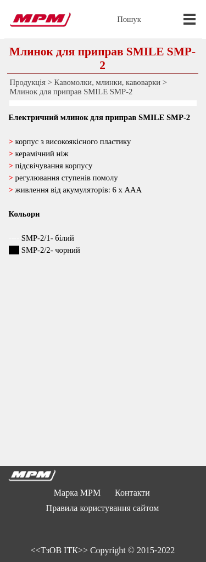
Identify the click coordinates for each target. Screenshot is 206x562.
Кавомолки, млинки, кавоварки (107, 82)
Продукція (28, 82)
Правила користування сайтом (102, 508)
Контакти (132, 492)
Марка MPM (77, 492)
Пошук (129, 19)
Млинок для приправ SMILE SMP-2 (71, 91)
